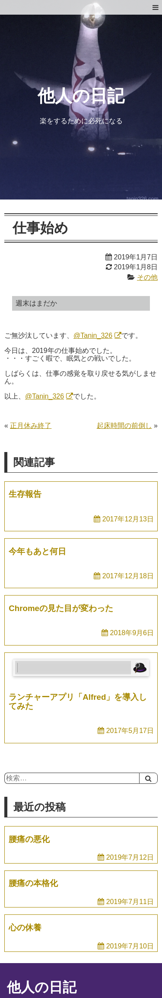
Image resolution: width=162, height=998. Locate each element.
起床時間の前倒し (124, 425)
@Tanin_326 (92, 335)
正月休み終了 (30, 425)
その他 (147, 277)
